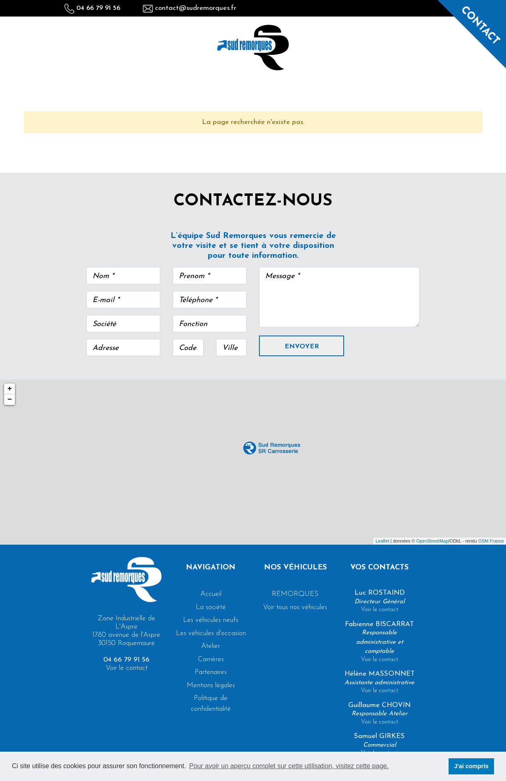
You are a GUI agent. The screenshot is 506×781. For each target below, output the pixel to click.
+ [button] (9, 389)
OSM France (491, 540)
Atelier (210, 646)
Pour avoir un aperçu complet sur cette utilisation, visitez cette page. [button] (289, 765)
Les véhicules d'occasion (211, 633)
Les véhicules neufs (210, 620)
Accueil (210, 594)
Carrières (211, 659)
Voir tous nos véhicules (295, 607)
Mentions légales (211, 685)
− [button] (9, 400)
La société (211, 607)
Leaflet (382, 540)
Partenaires (211, 672)
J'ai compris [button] (471, 766)
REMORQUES (295, 594)
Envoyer (302, 346)
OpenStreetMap (432, 540)
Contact (480, 26)
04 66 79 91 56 (92, 8)
